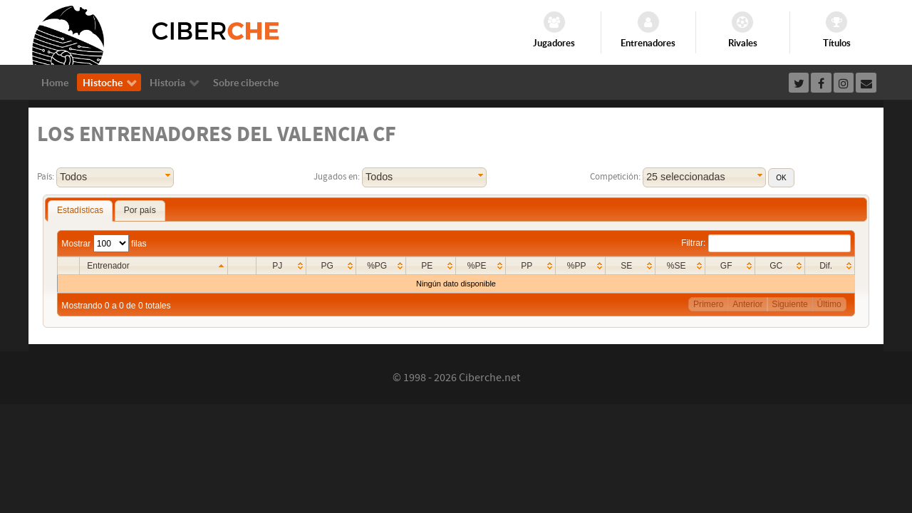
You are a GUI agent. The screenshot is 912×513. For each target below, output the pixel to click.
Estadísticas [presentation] (80, 210)
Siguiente (789, 304)
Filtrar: (766, 243)
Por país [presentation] (140, 210)
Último (829, 304)
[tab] (80, 211)
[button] (781, 177)
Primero (708, 304)
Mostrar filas (103, 244)
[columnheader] (153, 266)
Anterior (747, 304)
